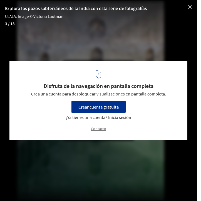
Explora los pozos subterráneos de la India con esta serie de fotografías (76, 8)
